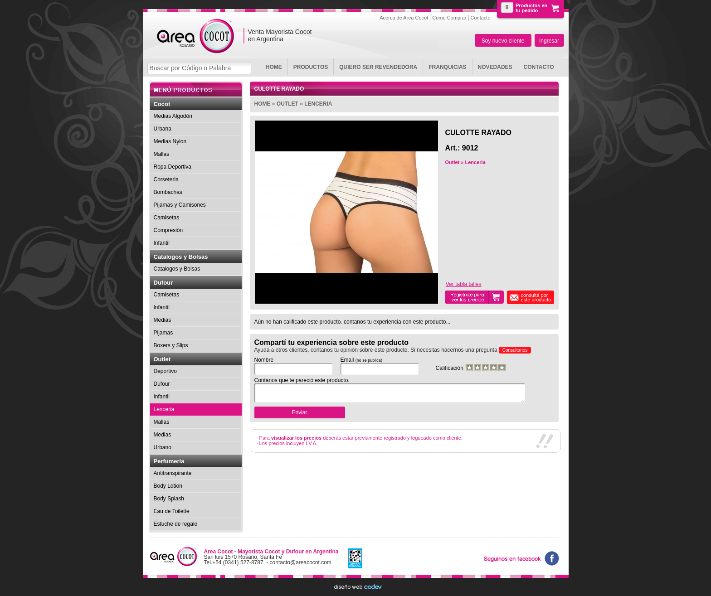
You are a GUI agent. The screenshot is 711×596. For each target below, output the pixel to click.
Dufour (163, 282)
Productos (310, 67)
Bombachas (168, 192)
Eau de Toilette (172, 511)
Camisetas (167, 217)
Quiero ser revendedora (378, 67)
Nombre (290, 366)
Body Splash (169, 498)
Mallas (162, 154)
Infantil (162, 243)
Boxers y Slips (171, 345)
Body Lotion (168, 486)
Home (274, 67)
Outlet (287, 104)
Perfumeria (169, 461)
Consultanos (515, 350)
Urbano (162, 447)
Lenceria (318, 104)
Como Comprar (449, 17)
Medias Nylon (170, 141)
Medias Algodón (173, 116)
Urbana (162, 129)
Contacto (539, 67)
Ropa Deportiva (172, 167)
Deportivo (165, 371)
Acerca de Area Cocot (404, 17)
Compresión (168, 230)
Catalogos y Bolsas (181, 256)
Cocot (162, 104)
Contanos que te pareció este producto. (387, 389)
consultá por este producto (536, 297)
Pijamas (163, 332)
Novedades (495, 67)
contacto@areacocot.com (300, 562)
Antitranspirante (173, 473)
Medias (162, 320)
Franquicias (447, 67)
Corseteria (166, 179)
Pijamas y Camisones (180, 205)
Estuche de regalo (176, 524)
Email (377, 366)
